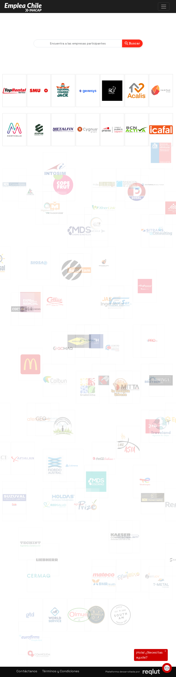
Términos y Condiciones (60, 671)
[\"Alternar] (163, 6)
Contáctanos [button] (26, 671)
